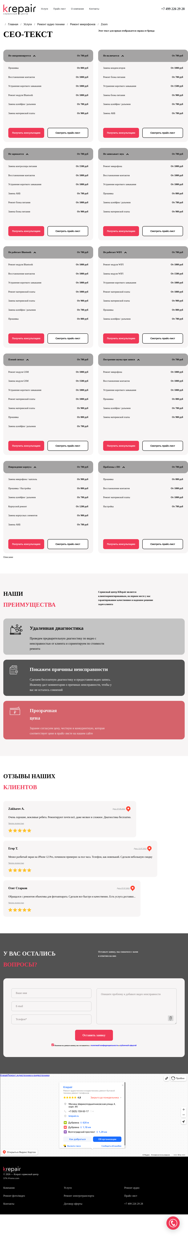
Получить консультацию (26, 133)
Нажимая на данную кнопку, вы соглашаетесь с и (93, 1047)
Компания (9, 1189)
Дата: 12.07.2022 (140, 848)
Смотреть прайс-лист (67, 133)
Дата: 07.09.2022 (118, 809)
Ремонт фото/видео (14, 1196)
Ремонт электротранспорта (79, 1196)
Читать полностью (16, 823)
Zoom (104, 24)
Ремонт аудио (131, 1189)
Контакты (94, 8)
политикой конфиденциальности (104, 1047)
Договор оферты (73, 1204)
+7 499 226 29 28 (173, 9)
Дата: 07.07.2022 (123, 888)
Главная (13, 24)
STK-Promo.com (11, 1179)
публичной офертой (128, 1047)
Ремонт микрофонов (83, 24)
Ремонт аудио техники (51, 24)
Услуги (44, 8)
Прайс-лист (59, 8)
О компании (77, 8)
